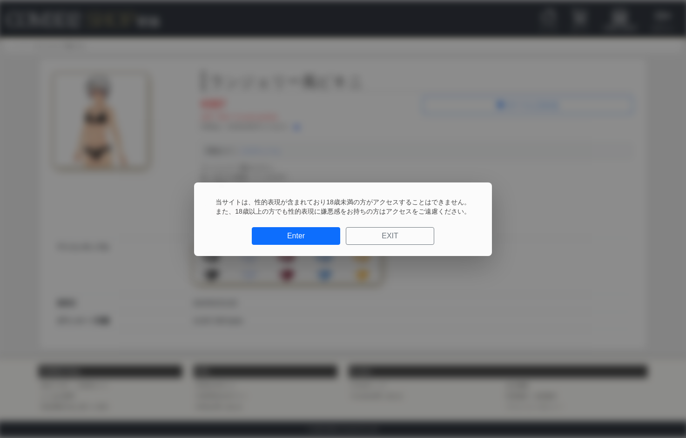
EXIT (390, 236)
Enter (296, 236)
